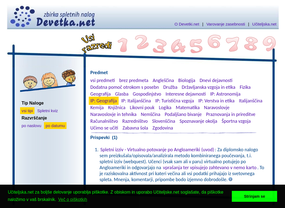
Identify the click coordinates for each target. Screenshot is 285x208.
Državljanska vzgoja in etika (208, 87)
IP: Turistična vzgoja (174, 101)
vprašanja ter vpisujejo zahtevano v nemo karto (209, 168)
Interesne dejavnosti (186, 94)
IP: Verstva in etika (216, 101)
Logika (165, 108)
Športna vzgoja (236, 121)
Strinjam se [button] (254, 196)
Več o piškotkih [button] (72, 199)
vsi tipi (27, 110)
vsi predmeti (102, 80)
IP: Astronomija (225, 94)
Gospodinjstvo (147, 94)
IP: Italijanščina (136, 101)
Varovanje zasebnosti (225, 24)
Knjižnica (116, 108)
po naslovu (32, 125)
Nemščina (150, 114)
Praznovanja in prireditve (230, 114)
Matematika (188, 108)
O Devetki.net (187, 24)
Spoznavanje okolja (198, 121)
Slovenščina (163, 121)
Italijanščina (250, 101)
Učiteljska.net (264, 24)
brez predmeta (133, 80)
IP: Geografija (103, 101)
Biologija (186, 80)
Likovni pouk (142, 108)
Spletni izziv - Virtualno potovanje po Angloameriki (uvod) (157, 150)
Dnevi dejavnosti (216, 80)
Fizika (245, 87)
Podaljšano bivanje (183, 114)
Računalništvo (104, 121)
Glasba (121, 94)
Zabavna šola (135, 128)
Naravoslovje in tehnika (113, 114)
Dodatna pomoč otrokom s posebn (124, 87)
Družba (170, 87)
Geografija (100, 94)
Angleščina (163, 80)
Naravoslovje (217, 108)
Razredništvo (135, 121)
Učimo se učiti (104, 128)
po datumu (55, 125)
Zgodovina (163, 128)
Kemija (97, 108)
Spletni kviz (47, 110)
